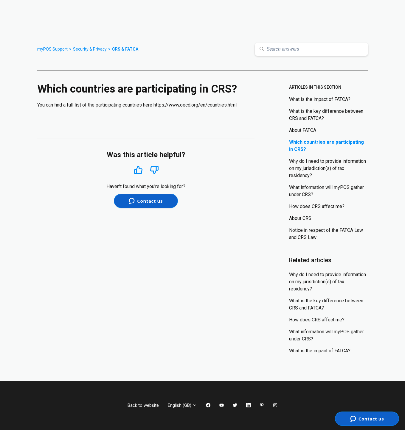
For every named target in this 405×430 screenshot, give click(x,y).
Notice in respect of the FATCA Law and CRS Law (326, 233)
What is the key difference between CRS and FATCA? (326, 114)
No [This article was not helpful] (154, 170)
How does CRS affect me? (317, 206)
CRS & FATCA (125, 49)
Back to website (143, 405)
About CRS (300, 218)
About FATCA (302, 130)
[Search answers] (311, 49)
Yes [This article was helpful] (138, 170)
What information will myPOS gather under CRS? (326, 190)
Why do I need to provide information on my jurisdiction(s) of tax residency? (327, 168)
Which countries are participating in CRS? (326, 145)
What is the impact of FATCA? (319, 99)
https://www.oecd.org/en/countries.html (195, 105)
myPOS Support (52, 49)
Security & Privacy (90, 49)
